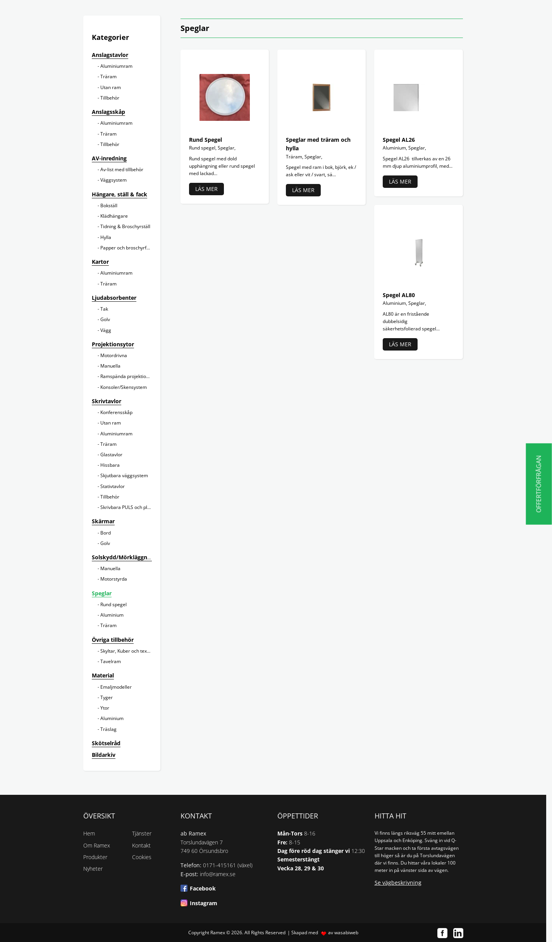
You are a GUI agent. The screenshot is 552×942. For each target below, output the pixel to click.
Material (103, 675)
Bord (105, 532)
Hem (89, 833)
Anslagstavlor (110, 54)
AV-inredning (109, 158)
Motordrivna (113, 355)
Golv (105, 319)
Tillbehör (109, 98)
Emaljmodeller (116, 687)
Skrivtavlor (106, 401)
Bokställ (108, 205)
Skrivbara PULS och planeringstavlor (139, 507)
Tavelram (110, 661)
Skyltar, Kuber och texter (126, 651)
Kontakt (141, 845)
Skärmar (103, 521)
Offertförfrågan (539, 484)
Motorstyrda (113, 579)
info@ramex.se (218, 874)
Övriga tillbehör (113, 639)
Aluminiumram (116, 66)
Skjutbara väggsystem (124, 475)
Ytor (104, 708)
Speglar (102, 593)
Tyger (106, 697)
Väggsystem (113, 180)
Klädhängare (114, 216)
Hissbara (110, 465)
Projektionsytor (113, 344)
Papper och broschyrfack (127, 247)
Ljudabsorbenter (114, 297)
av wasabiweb (343, 932)
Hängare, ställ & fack (119, 194)
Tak (104, 309)
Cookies (141, 857)
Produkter (95, 857)
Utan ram (110, 87)
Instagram (203, 903)
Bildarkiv (103, 754)
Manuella (110, 366)
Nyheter (93, 868)
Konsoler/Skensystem (123, 387)
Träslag (108, 729)
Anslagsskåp (108, 111)
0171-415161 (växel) (228, 865)
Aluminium (112, 615)
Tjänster (141, 833)
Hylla (105, 237)
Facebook (203, 888)
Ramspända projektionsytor (130, 376)
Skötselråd (106, 743)
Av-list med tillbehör (121, 169)
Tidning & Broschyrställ (125, 226)
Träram (108, 76)
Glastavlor (111, 454)
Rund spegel (113, 604)
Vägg (105, 330)
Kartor (100, 261)
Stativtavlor (112, 486)
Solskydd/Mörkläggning (123, 557)
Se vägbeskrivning (398, 882)
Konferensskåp (116, 412)
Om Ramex (96, 845)
